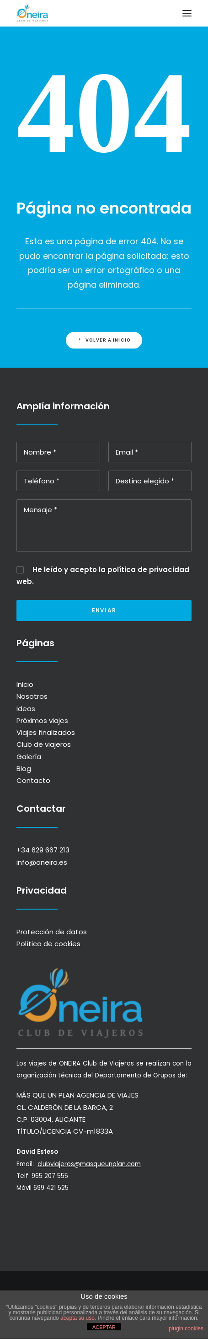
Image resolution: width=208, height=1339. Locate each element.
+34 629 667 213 (42, 850)
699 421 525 (58, 1188)
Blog (23, 768)
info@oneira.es (41, 862)
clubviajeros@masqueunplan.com (97, 1164)
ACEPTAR (104, 1327)
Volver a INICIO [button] (103, 340)
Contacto (33, 780)
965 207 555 (57, 1176)
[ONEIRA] (32, 13)
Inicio (24, 684)
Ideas (25, 708)
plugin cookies (186, 1328)
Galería (28, 756)
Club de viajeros (43, 744)
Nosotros (32, 696)
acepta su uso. (77, 1318)
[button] (187, 13)
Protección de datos (51, 932)
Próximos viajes (42, 720)
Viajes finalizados (45, 732)
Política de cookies (48, 943)
